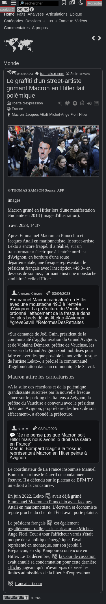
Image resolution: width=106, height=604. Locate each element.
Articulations (57, 14)
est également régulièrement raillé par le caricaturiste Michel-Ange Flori (50, 528)
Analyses (36, 14)
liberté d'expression (27, 103)
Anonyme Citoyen (26, 293)
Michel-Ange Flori (63, 114)
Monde (11, 63)
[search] (39, 3)
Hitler (83, 114)
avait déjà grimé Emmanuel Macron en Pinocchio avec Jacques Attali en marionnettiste (50, 502)
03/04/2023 (57, 293)
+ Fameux (64, 21)
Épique (76, 14)
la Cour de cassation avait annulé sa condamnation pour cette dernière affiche (52, 562)
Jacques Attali (36, 114)
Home (9, 14)
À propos (40, 27)
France (17, 109)
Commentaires (17, 27)
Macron (18, 114)
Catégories (13, 21)
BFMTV (19, 428)
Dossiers (33, 21)
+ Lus (48, 21)
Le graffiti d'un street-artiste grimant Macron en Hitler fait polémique (46, 88)
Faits (21, 14)
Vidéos (81, 21)
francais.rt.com (52, 74)
